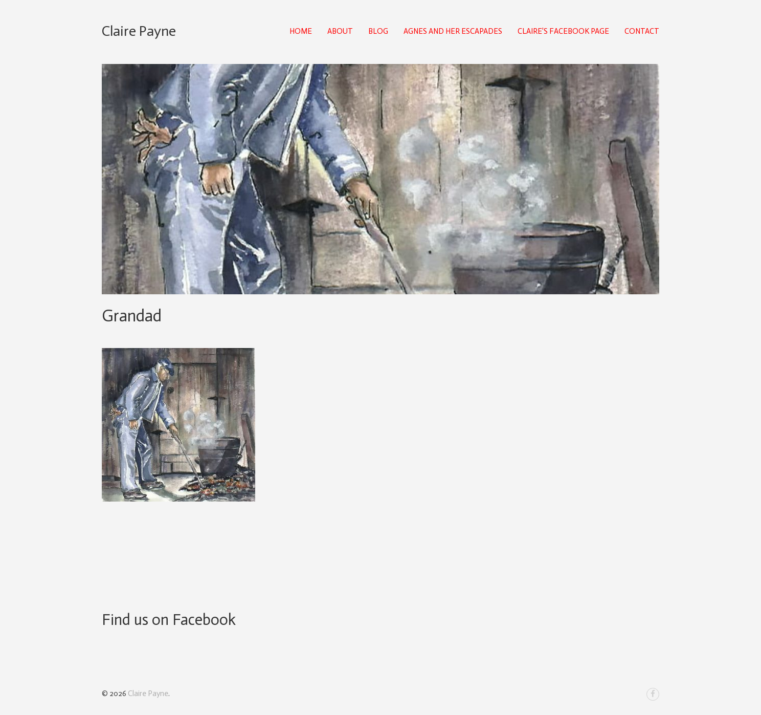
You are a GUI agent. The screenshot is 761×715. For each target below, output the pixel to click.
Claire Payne (139, 31)
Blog (378, 31)
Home (300, 31)
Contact (641, 31)
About (340, 31)
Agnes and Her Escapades (453, 31)
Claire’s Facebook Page (563, 31)
